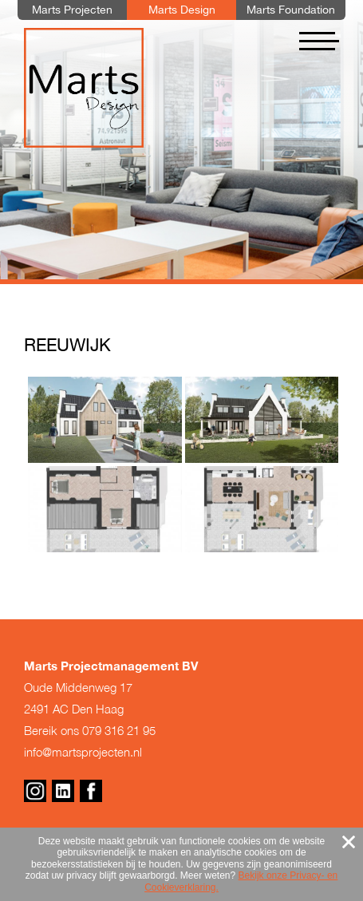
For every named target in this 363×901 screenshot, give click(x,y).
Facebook (91, 791)
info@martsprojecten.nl (83, 752)
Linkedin (63, 791)
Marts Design (84, 88)
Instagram (35, 791)
